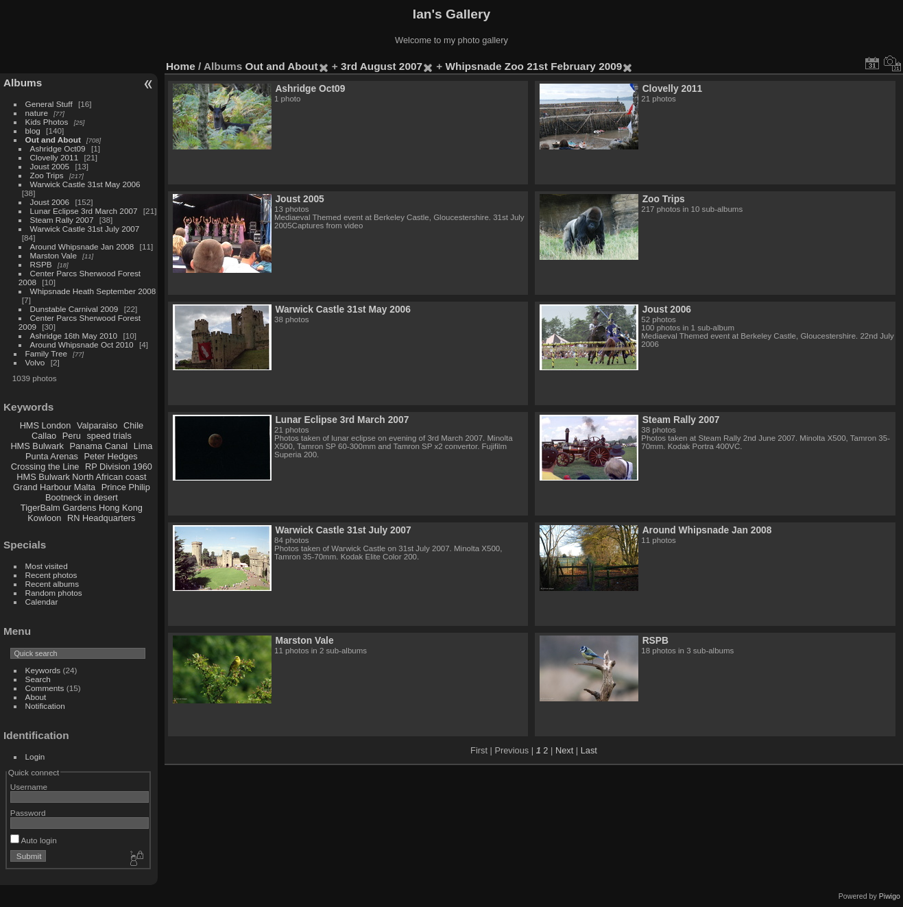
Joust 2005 (50, 166)
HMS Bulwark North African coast (81, 477)
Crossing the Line (45, 466)
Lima (143, 446)
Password (28, 812)
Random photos (53, 592)
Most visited (46, 565)
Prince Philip (125, 487)
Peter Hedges (110, 456)
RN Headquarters (101, 518)
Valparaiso (97, 425)
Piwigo (889, 896)
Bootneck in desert (81, 497)
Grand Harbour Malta (54, 487)
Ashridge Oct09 (58, 148)
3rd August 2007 (381, 66)
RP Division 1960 (118, 466)
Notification (45, 705)
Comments (44, 688)
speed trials (108, 436)
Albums (22, 82)
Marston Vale (53, 255)
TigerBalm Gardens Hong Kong (82, 508)
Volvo (35, 362)
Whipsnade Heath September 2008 (93, 291)
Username (28, 786)
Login (35, 756)
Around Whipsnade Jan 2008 (82, 246)
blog (32, 130)
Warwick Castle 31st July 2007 (85, 228)
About (36, 696)
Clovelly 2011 (54, 157)
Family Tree (46, 353)
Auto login (33, 840)
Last (589, 750)
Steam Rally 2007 (62, 219)
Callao (44, 436)
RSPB (41, 264)
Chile (133, 425)
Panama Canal (98, 446)
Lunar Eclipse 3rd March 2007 (84, 210)
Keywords (43, 670)
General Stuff (49, 103)
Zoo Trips (47, 175)
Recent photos (51, 574)
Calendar (41, 601)
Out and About (53, 139)
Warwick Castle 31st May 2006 (85, 184)
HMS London (45, 425)
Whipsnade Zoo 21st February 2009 (534, 66)
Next (564, 750)
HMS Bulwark (37, 446)
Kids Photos (47, 121)
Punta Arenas (51, 456)
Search (38, 679)
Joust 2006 (50, 201)
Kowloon (44, 518)
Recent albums (52, 583)
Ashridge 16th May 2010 (74, 335)
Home (180, 66)
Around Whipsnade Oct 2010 (82, 344)
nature (36, 112)
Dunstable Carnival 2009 (74, 308)
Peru (71, 436)
